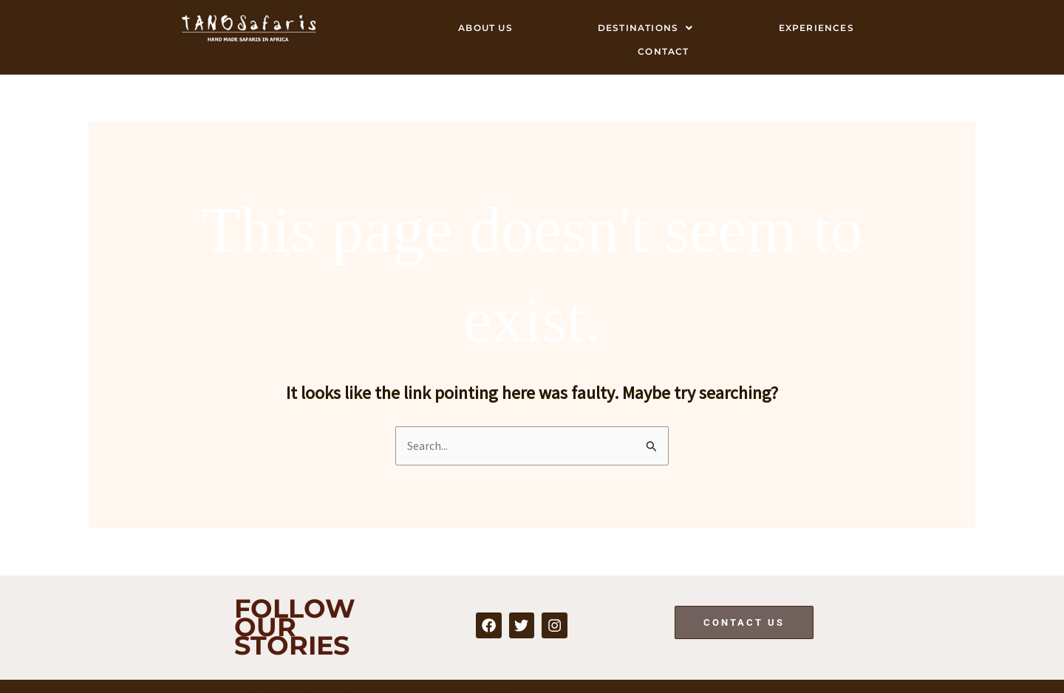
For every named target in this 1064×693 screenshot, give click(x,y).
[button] (645, 28)
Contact (663, 50)
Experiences (816, 27)
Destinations (646, 27)
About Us (485, 27)
